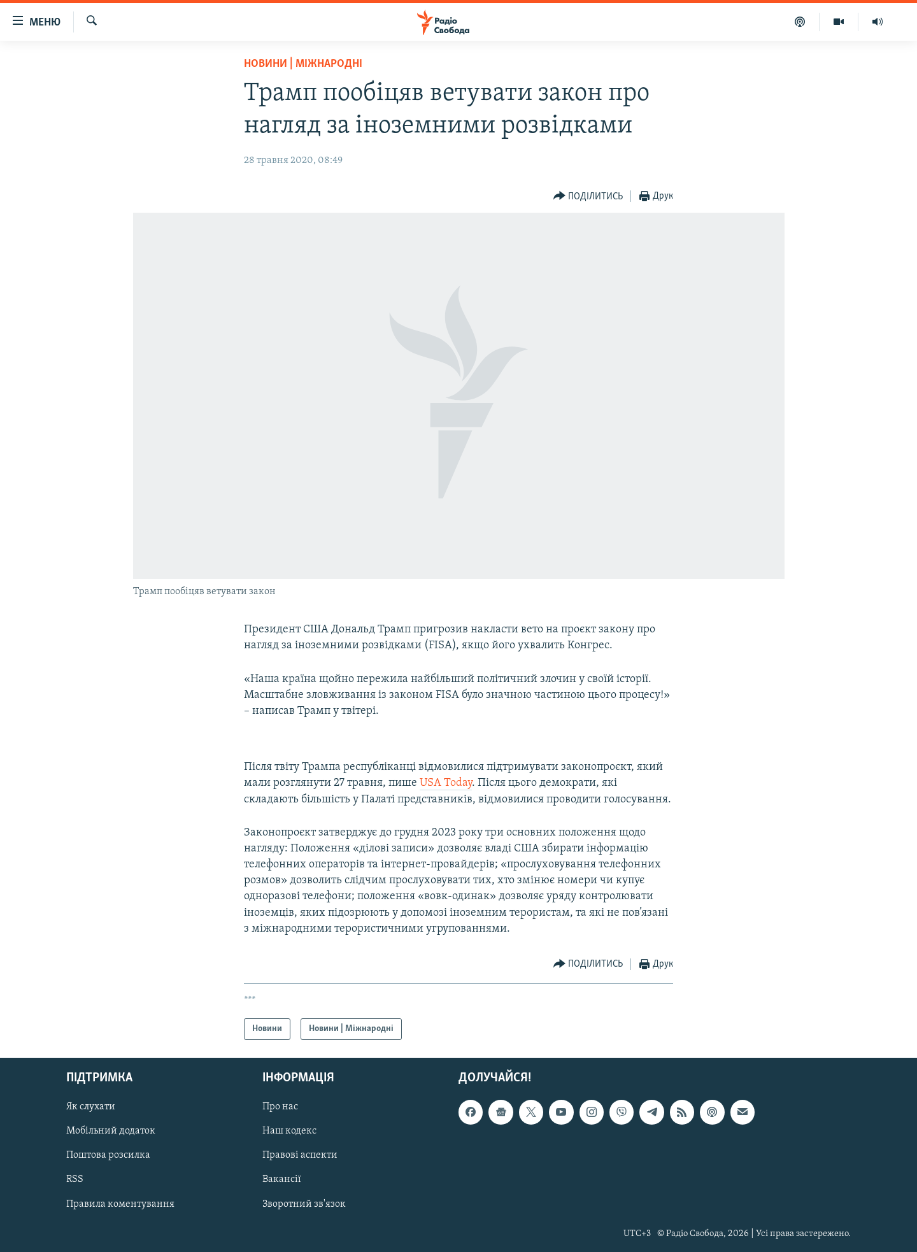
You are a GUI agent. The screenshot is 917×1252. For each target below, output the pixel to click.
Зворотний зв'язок (304, 1204)
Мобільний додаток (110, 1132)
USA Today (446, 783)
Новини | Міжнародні (303, 64)
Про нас (280, 1107)
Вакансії (281, 1180)
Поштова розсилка (108, 1156)
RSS (74, 1180)
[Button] (588, 196)
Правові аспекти (300, 1156)
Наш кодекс (289, 1132)
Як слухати (90, 1107)
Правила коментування (120, 1204)
